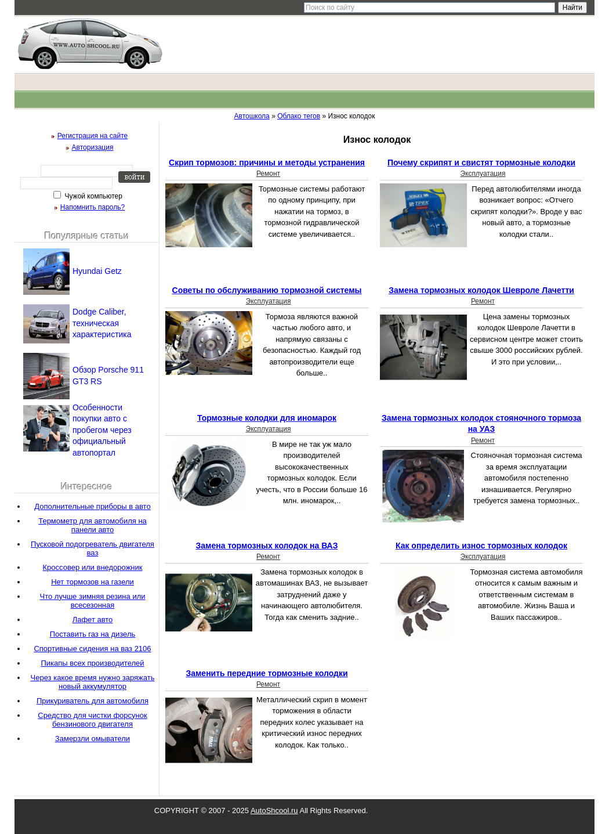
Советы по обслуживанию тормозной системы (267, 290)
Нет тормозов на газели (92, 581)
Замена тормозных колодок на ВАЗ (267, 545)
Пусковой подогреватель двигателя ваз (92, 548)
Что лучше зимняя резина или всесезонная (93, 600)
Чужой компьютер (92, 196)
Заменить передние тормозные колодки (266, 673)
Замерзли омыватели (92, 738)
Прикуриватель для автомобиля (92, 700)
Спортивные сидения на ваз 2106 (92, 648)
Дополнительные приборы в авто (92, 506)
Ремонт (268, 173)
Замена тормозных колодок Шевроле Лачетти (481, 290)
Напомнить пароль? (92, 207)
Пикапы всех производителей (92, 663)
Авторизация (93, 147)
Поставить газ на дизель (93, 634)
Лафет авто (92, 619)
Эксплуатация (483, 173)
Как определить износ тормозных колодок (481, 545)
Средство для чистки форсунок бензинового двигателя (92, 719)
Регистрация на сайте (92, 136)
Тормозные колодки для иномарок (266, 418)
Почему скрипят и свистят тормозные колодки (481, 162)
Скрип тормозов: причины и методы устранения (267, 162)
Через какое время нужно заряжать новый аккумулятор (93, 682)
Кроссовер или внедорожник (93, 567)
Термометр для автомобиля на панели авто (92, 525)
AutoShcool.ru (274, 810)
